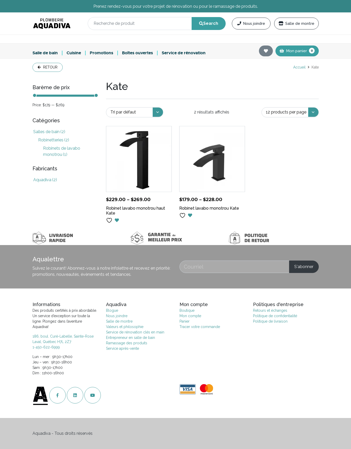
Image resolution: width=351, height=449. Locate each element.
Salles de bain (49, 131)
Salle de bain (45, 53)
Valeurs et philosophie (124, 327)
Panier (184, 321)
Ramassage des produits (126, 343)
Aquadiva (45, 179)
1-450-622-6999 (46, 347)
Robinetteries (53, 140)
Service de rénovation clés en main (135, 332)
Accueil (299, 67)
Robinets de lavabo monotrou (61, 151)
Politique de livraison (270, 321)
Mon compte (190, 316)
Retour (48, 67)
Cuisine (74, 53)
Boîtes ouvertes (137, 53)
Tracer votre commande (199, 327)
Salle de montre (296, 23)
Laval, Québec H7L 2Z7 (51, 342)
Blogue (112, 310)
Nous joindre (251, 23)
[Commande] (134, 112)
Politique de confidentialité (275, 316)
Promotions (101, 53)
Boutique (186, 310)
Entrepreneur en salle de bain (130, 338)
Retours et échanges (270, 310)
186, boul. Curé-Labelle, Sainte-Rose (63, 336)
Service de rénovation (184, 53)
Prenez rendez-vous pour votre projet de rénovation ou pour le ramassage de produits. (175, 6)
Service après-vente (122, 348)
